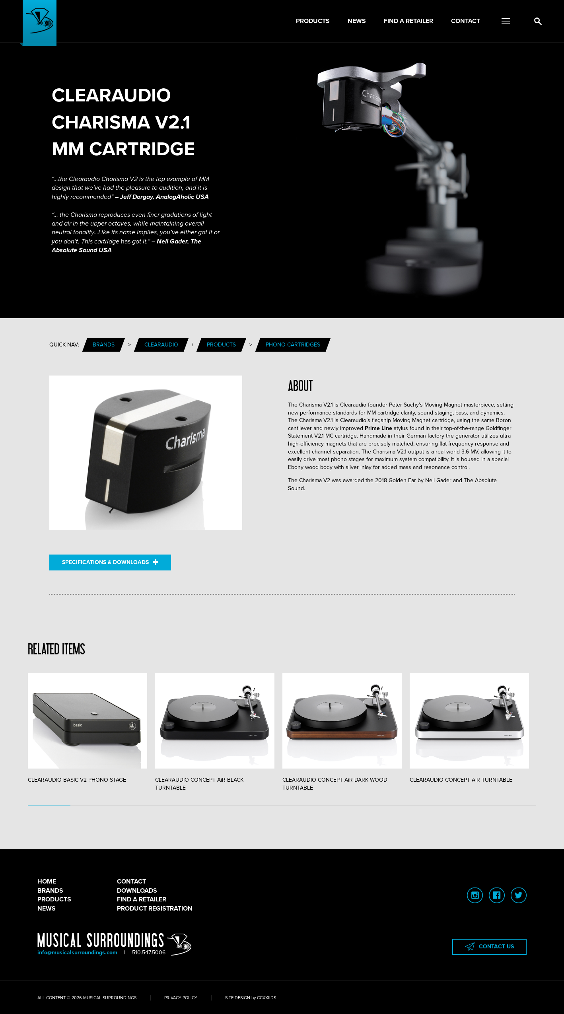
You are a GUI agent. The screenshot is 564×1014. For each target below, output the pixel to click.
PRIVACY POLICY (180, 997)
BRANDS (50, 891)
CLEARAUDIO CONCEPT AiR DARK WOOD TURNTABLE (342, 732)
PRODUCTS (54, 899)
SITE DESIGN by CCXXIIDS (250, 997)
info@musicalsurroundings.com (77, 952)
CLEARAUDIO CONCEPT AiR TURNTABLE (469, 728)
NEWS (46, 909)
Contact (465, 21)
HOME (46, 882)
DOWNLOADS (137, 891)
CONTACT (131, 882)
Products (313, 21)
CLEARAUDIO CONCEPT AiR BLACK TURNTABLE (214, 732)
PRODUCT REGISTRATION (155, 909)
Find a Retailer (408, 21)
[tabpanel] (91, 728)
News (357, 21)
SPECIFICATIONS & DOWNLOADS (110, 562)
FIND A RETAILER (141, 899)
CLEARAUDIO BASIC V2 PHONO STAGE (87, 728)
